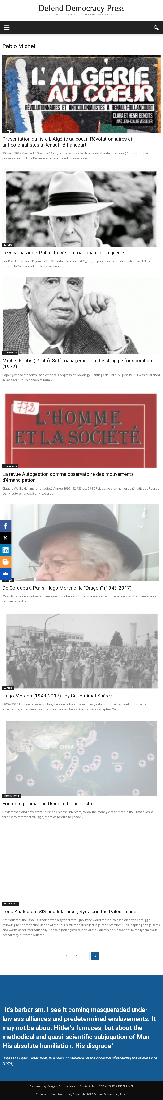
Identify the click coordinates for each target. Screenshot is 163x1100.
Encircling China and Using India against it (48, 804)
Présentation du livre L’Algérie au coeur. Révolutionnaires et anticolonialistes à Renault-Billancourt (67, 142)
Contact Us (87, 1086)
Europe (8, 131)
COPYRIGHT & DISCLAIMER (116, 1086)
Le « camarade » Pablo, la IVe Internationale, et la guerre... (65, 253)
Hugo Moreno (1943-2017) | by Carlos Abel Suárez (57, 696)
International (12, 795)
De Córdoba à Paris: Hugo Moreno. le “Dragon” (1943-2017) (67, 588)
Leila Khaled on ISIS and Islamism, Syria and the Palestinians (69, 911)
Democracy (10, 352)
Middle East (11, 903)
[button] (156, 27)
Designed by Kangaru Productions (52, 1086)
